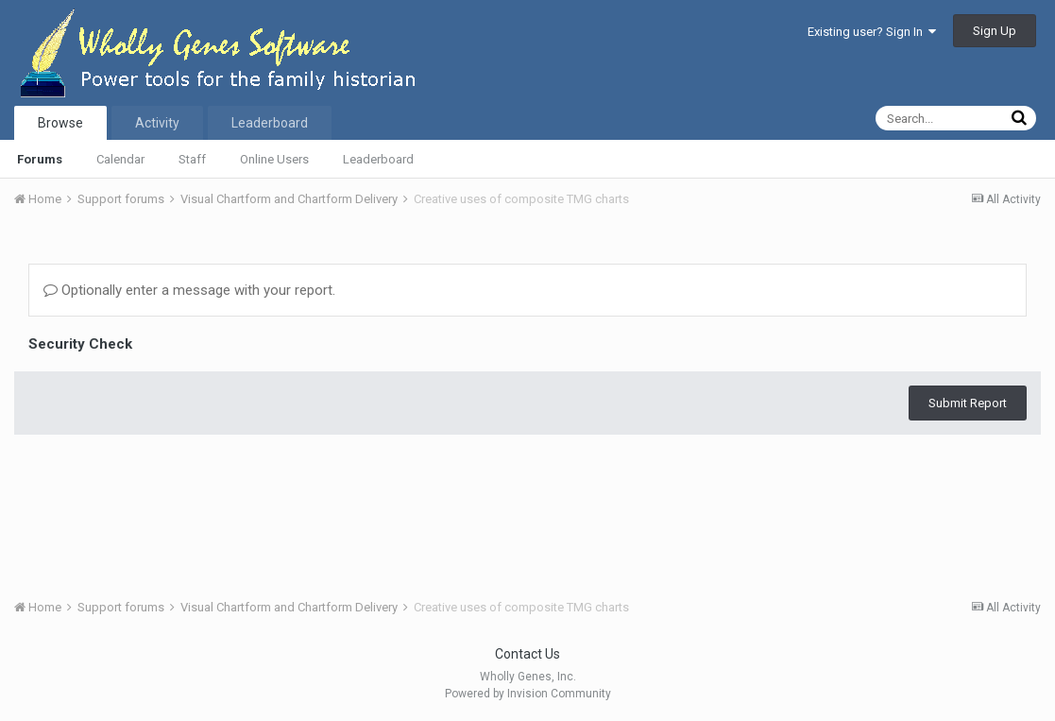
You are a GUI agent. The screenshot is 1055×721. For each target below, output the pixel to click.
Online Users (274, 159)
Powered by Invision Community (528, 693)
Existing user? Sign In (872, 32)
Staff (192, 159)
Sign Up (994, 31)
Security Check (80, 343)
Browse (60, 122)
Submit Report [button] (967, 403)
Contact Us (527, 653)
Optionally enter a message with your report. (189, 290)
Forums (39, 159)
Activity (157, 122)
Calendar (120, 159)
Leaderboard (378, 159)
